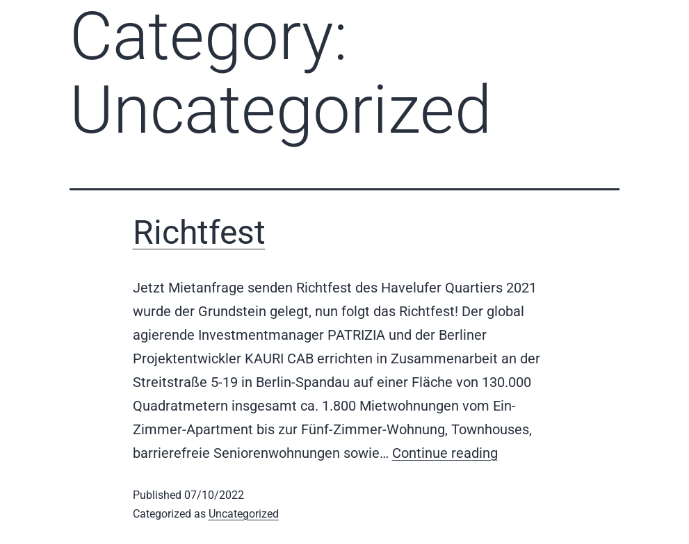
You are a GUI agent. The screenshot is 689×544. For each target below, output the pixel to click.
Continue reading (445, 453)
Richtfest (199, 232)
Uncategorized (244, 513)
